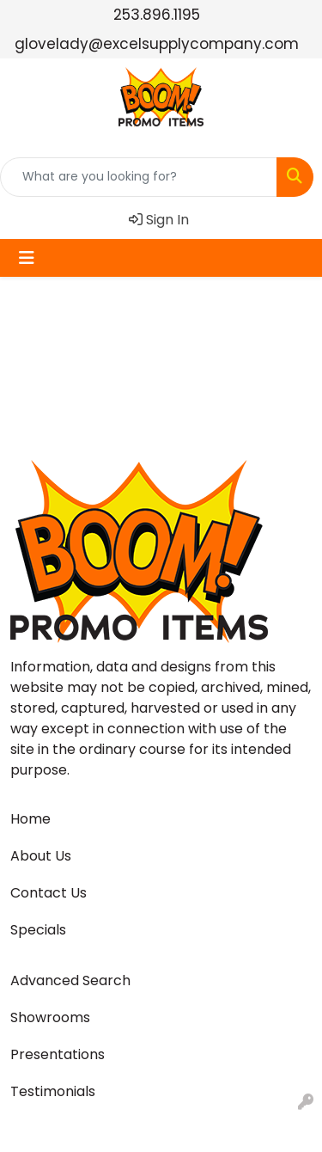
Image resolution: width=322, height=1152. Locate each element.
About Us (40, 856)
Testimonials (52, 1091)
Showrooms (50, 1017)
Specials (38, 930)
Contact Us (48, 893)
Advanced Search (70, 980)
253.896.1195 (156, 14)
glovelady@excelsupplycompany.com (157, 44)
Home (30, 819)
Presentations (57, 1054)
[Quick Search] (138, 177)
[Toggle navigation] (27, 258)
